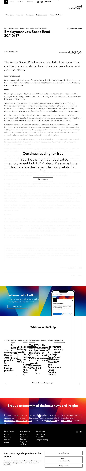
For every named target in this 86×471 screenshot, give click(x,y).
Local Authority (77, 340)
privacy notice (51, 421)
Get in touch (20, 2)
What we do (20, 15)
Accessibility (30, 2)
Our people (30, 15)
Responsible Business (56, 15)
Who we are (9, 15)
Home (5, 28)
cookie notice (66, 421)
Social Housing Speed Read (18, 340)
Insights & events (41, 15)
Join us (11, 2)
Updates (22, 28)
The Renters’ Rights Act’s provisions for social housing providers (16, 348)
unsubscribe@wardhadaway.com (18, 421)
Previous (6, 383)
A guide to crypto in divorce (45, 346)
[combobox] (51, 1)
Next (79, 383)
